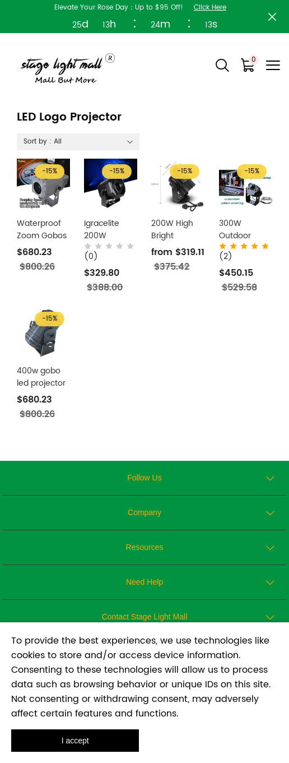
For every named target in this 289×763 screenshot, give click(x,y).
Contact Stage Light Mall (145, 616)
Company (144, 512)
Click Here (210, 7)
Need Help (144, 581)
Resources (145, 547)
